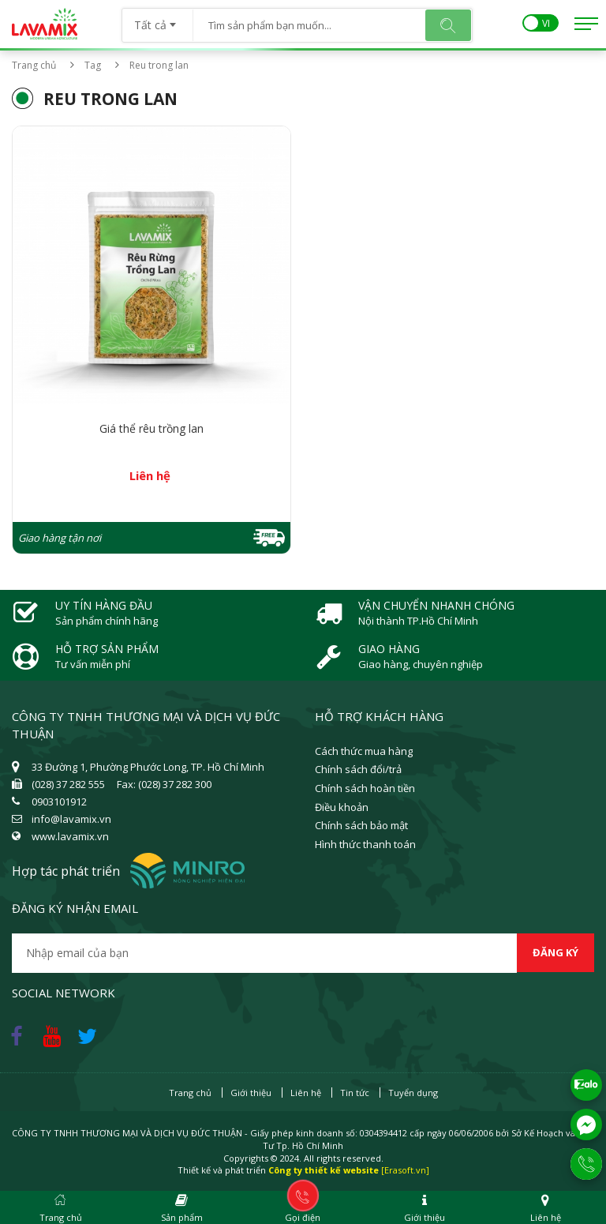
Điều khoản (341, 807)
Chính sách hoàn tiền (365, 788)
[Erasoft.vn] (405, 1170)
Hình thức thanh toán (365, 844)
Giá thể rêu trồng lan (151, 428)
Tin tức (354, 1092)
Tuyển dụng (413, 1092)
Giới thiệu (250, 1092)
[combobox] (157, 20)
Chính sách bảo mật (361, 825)
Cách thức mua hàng (364, 751)
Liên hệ (305, 1092)
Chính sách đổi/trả (358, 769)
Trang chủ (34, 65)
